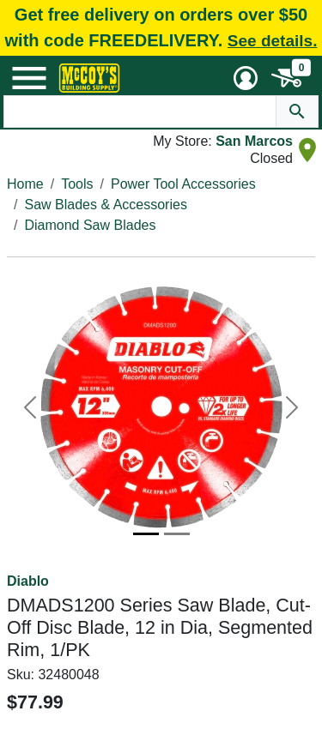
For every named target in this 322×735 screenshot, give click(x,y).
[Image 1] (146, 534)
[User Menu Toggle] (246, 78)
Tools (77, 184)
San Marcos (254, 141)
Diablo (28, 581)
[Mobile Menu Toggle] (29, 78)
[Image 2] (177, 534)
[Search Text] (140, 111)
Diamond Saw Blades (89, 225)
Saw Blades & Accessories (105, 204)
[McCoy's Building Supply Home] (89, 78)
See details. (273, 41)
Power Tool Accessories (183, 184)
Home (25, 184)
